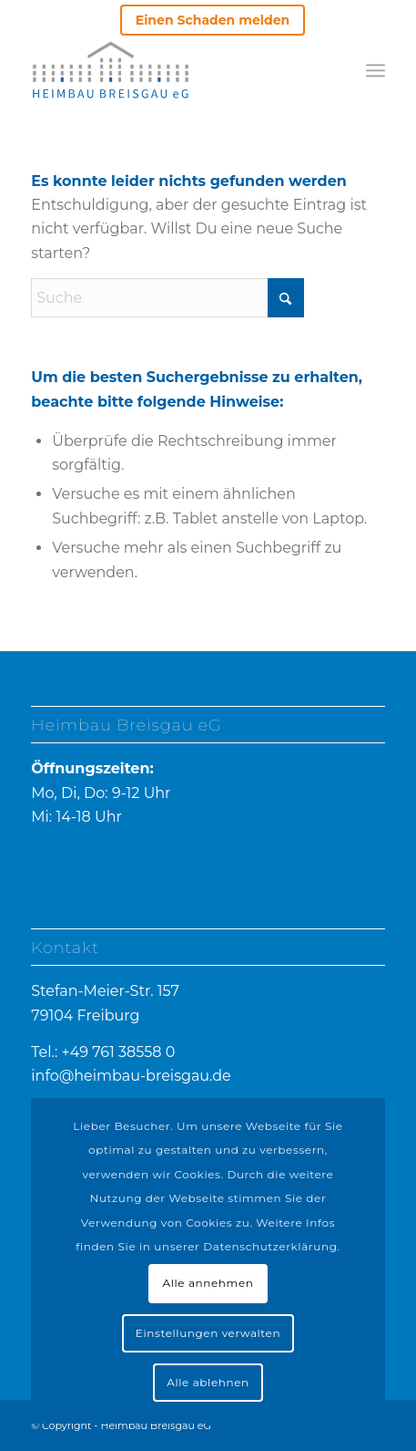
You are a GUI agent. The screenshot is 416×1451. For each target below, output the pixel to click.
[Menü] (375, 70)
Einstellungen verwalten (208, 1333)
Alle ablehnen (208, 1382)
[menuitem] (212, 21)
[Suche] (167, 297)
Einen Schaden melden (212, 20)
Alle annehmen (207, 1283)
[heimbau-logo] (110, 70)
